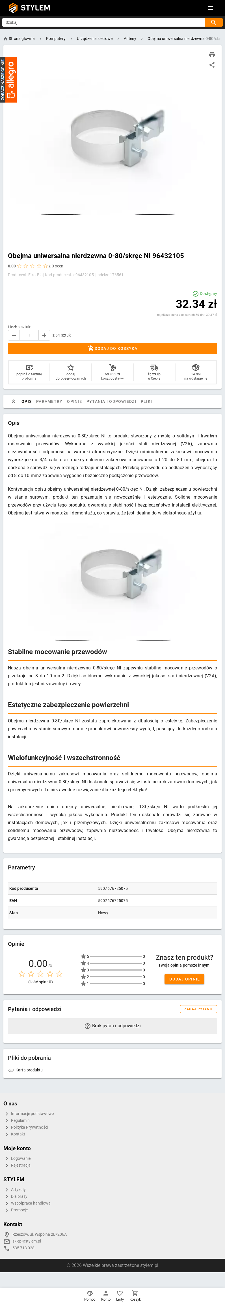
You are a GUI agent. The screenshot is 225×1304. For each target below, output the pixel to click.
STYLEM (35, 8)
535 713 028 (23, 1248)
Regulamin (16, 1120)
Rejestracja (17, 1165)
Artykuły (14, 1189)
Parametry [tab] (49, 401)
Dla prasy (15, 1196)
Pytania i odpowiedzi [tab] (111, 401)
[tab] (13, 401)
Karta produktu (25, 1070)
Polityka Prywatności (25, 1127)
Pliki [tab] (146, 401)
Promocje (15, 1210)
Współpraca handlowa (27, 1203)
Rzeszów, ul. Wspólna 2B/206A (39, 1234)
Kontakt (14, 1134)
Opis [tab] (26, 401)
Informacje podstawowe (28, 1114)
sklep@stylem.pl (26, 1241)
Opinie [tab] (74, 401)
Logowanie (17, 1158)
